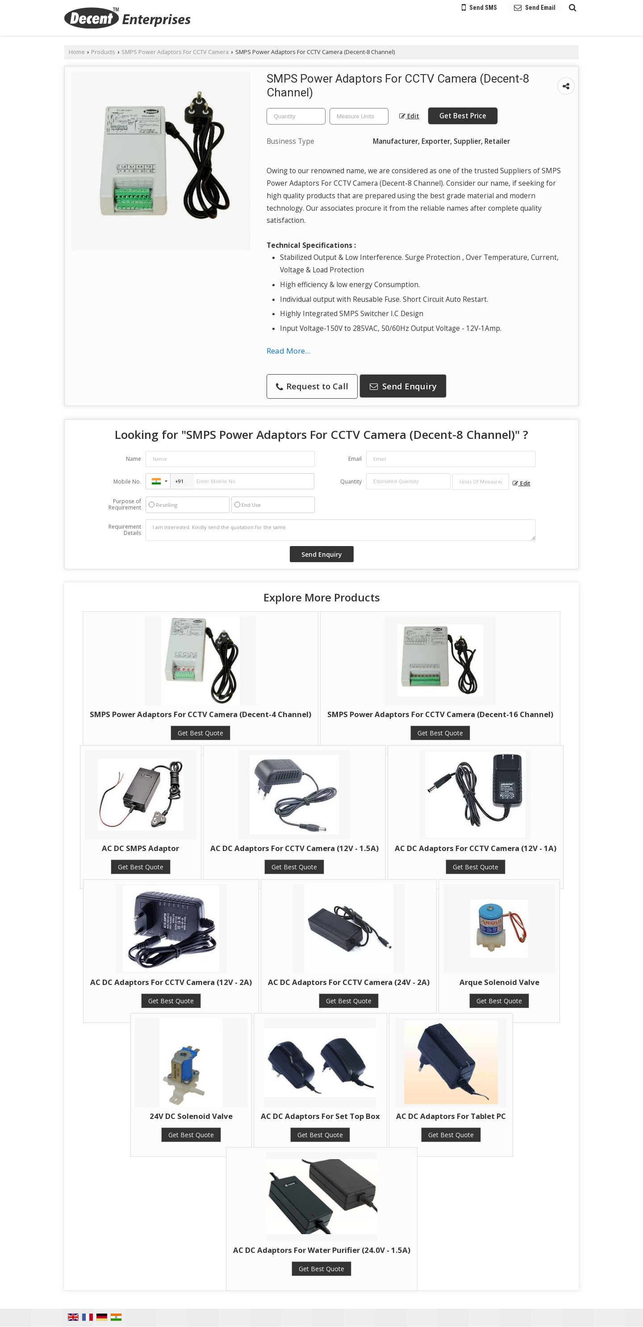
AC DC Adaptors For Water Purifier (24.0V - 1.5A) (321, 1250)
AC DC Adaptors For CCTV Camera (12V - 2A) (171, 982)
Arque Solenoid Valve (499, 982)
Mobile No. (127, 481)
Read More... (288, 351)
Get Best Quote (200, 733)
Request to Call (312, 386)
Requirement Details (125, 530)
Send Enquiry (403, 386)
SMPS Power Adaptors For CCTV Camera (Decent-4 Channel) (200, 714)
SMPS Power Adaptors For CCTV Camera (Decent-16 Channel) (440, 714)
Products (103, 52)
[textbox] (359, 116)
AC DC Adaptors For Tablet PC (451, 1116)
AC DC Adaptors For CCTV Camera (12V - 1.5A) (294, 848)
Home (77, 52)
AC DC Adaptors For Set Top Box (320, 1116)
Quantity (351, 481)
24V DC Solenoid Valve (191, 1116)
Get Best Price (462, 116)
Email (355, 459)
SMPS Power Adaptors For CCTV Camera (175, 52)
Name (133, 459)
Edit (409, 116)
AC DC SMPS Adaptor (140, 848)
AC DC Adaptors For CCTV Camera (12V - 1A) (475, 848)
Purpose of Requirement (125, 504)
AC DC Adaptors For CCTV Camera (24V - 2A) (349, 982)
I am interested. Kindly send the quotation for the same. (341, 530)
